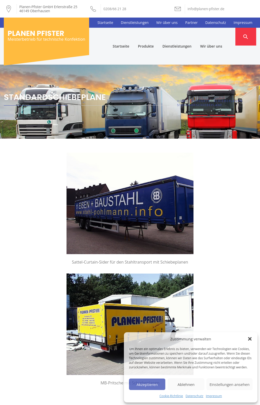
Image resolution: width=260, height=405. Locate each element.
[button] (249, 338)
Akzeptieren (147, 384)
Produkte (155, 36)
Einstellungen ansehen (229, 384)
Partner (191, 22)
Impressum (214, 396)
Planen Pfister (36, 33)
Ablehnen (185, 384)
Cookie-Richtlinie (171, 396)
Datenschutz (194, 396)
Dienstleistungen (135, 22)
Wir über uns (166, 22)
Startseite (105, 22)
